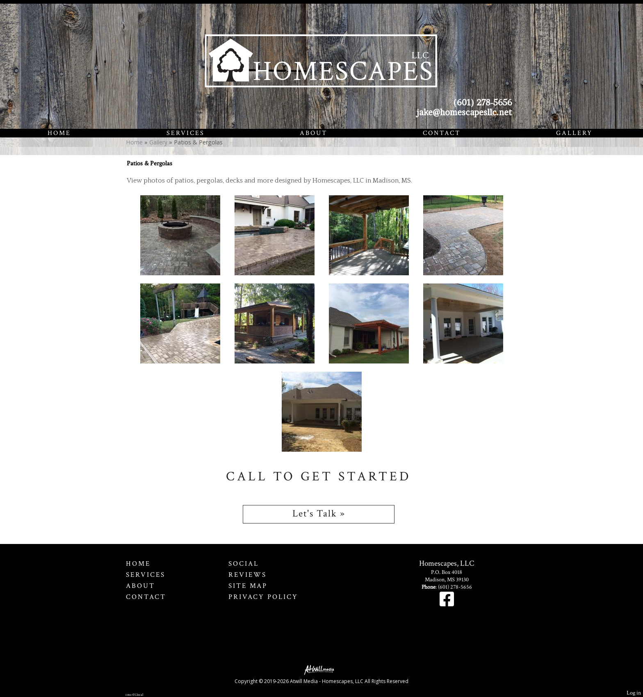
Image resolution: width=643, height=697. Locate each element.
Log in (634, 693)
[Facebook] (447, 603)
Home (59, 133)
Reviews (247, 574)
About (313, 133)
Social (243, 563)
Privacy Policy (263, 596)
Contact (442, 133)
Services (185, 133)
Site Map (247, 585)
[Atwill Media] (321, 669)
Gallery (574, 133)
